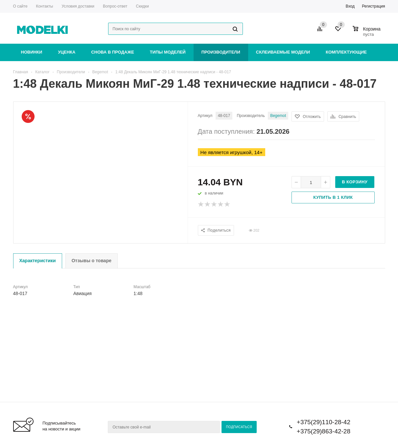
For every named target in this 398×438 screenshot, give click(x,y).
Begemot (278, 115)
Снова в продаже (112, 52)
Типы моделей (168, 52)
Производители (220, 52)
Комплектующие (346, 52)
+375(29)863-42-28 (323, 431)
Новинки (31, 52)
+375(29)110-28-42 (323, 422)
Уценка (66, 52)
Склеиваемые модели (283, 52)
